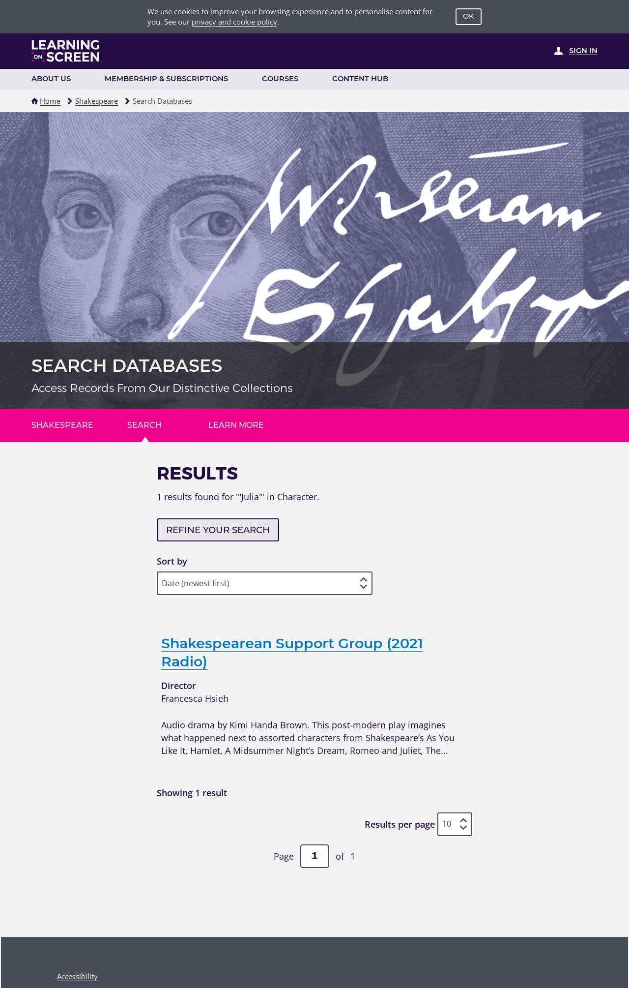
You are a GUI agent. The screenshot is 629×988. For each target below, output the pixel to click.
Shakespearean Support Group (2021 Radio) (292, 652)
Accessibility (77, 976)
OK (468, 16)
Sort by (172, 561)
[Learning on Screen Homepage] (65, 50)
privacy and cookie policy (234, 22)
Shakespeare (96, 101)
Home (50, 101)
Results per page (400, 824)
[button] (34, 101)
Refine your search (218, 530)
